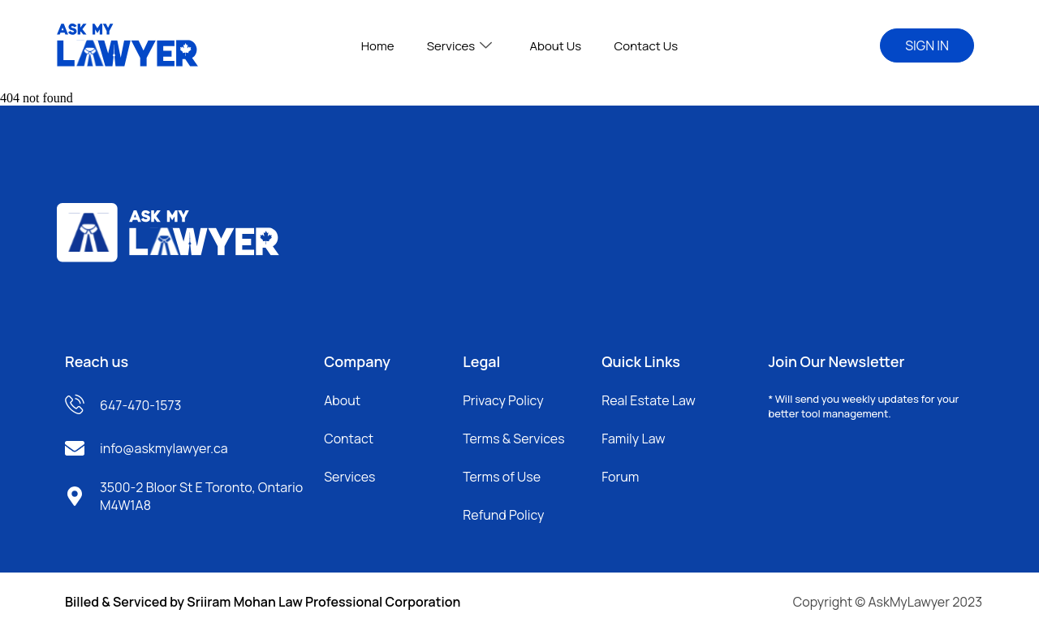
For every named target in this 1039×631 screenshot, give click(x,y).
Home (377, 45)
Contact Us (646, 45)
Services (459, 45)
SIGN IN (927, 45)
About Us (555, 45)
